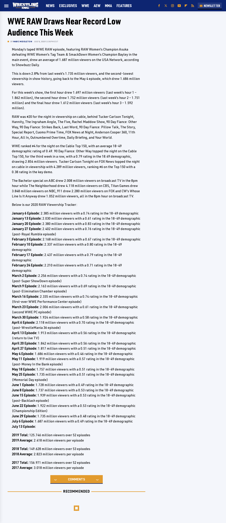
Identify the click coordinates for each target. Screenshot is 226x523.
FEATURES (124, 5)
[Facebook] (159, 5)
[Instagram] (172, 5)
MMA (108, 5)
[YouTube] (179, 5)
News (50, 5)
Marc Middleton (22, 41)
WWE (85, 5)
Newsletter (210, 6)
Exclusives (68, 5)
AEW (97, 5)
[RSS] (192, 5)
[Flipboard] (186, 5)
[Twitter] (165, 5)
